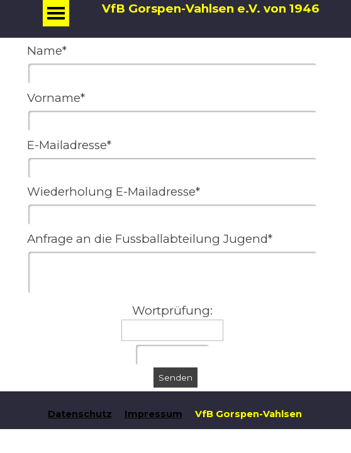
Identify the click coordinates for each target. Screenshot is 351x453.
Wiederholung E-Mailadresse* (113, 191)
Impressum (153, 414)
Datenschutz (80, 414)
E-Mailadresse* (69, 145)
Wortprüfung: (172, 310)
